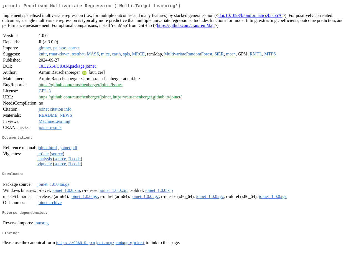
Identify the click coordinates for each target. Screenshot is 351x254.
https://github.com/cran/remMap (186, 26)
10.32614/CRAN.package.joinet (67, 67)
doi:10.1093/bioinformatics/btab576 (250, 16)
